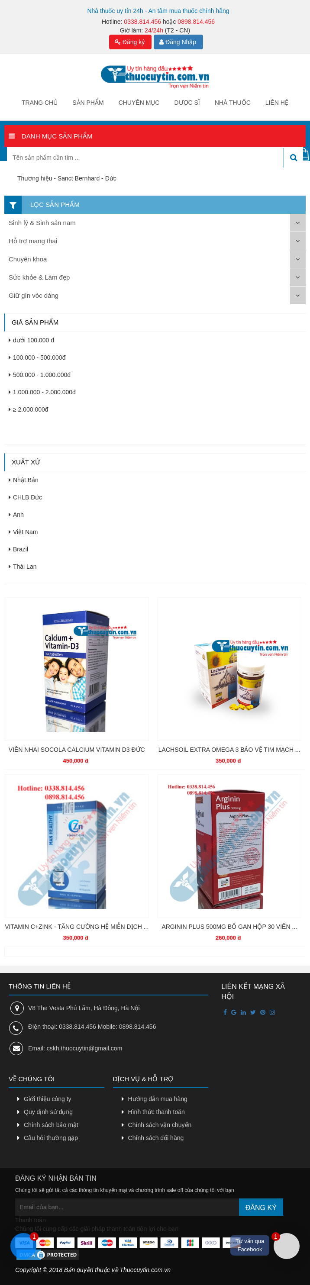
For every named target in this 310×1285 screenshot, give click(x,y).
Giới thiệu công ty (47, 1098)
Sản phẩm (87, 102)
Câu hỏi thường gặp (51, 1137)
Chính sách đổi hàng (156, 1137)
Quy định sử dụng (48, 1111)
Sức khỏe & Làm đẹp (39, 277)
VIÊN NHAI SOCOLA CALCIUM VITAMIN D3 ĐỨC (77, 749)
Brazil (18, 549)
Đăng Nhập (177, 42)
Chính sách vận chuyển (160, 1124)
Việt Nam (23, 531)
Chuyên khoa (28, 259)
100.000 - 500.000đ (37, 357)
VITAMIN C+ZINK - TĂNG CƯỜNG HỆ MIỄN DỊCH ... (77, 926)
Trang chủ (40, 102)
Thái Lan (22, 566)
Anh (16, 514)
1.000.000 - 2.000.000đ (42, 392)
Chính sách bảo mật (51, 1124)
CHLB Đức (25, 497)
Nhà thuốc (233, 102)
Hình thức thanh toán (156, 1111)
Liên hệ (276, 102)
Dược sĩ (187, 102)
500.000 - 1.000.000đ (40, 374)
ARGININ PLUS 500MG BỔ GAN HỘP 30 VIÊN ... (229, 926)
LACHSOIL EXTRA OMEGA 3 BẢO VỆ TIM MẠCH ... (229, 749)
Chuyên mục (139, 102)
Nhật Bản (24, 480)
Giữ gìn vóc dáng (33, 295)
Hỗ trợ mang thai (33, 241)
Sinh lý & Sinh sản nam (42, 222)
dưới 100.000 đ (31, 340)
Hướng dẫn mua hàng (157, 1098)
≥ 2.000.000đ (28, 409)
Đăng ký (130, 42)
